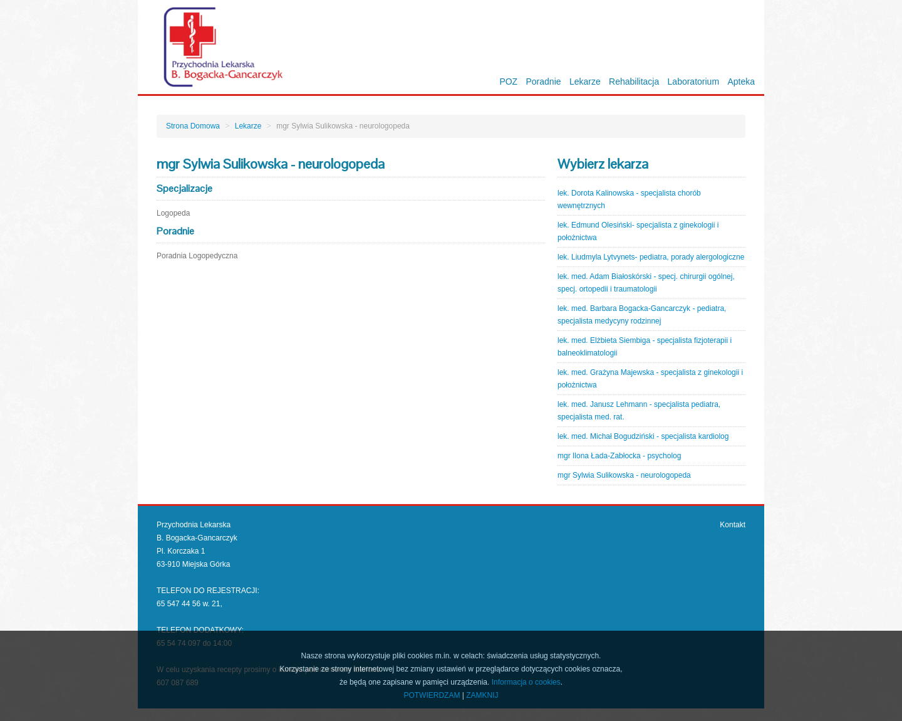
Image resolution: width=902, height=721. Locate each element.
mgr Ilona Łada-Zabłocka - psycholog (619, 455)
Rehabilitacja (634, 81)
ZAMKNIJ (482, 695)
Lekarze (585, 81)
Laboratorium (694, 81)
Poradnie (543, 81)
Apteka (741, 81)
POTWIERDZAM (431, 695)
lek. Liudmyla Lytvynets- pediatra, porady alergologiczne (650, 257)
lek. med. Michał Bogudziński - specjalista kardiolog (642, 436)
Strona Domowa (193, 126)
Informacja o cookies (526, 682)
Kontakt (732, 524)
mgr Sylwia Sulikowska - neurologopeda (624, 475)
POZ (508, 81)
